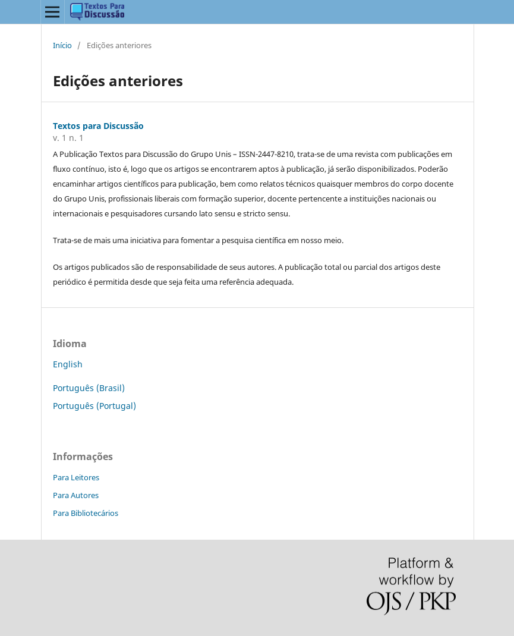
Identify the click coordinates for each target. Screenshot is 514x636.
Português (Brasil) (89, 387)
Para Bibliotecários (85, 513)
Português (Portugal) (94, 405)
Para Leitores (76, 477)
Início (62, 45)
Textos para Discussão (98, 125)
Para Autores (76, 495)
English (68, 364)
